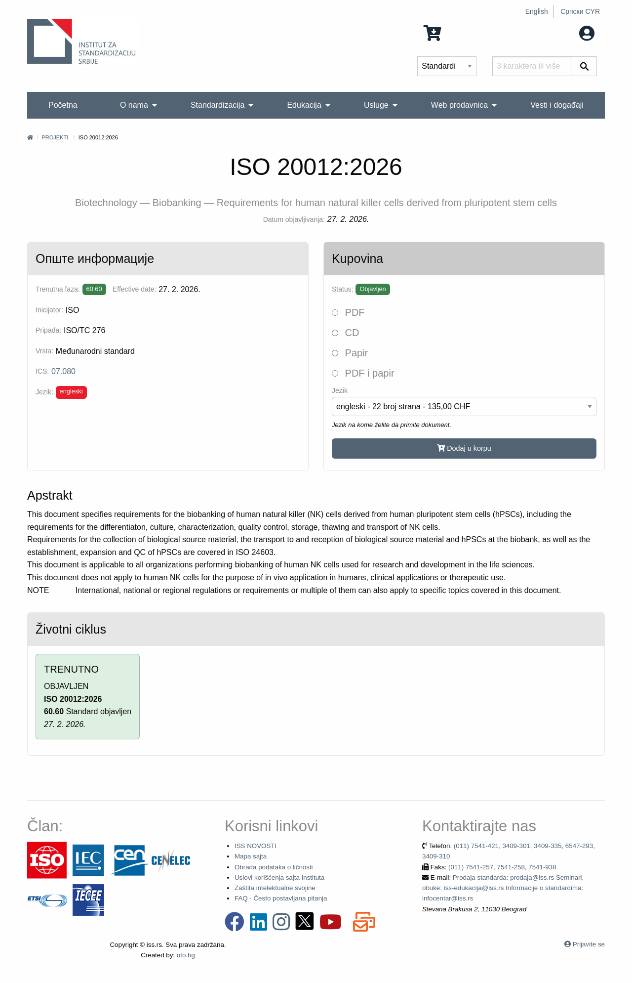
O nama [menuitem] (134, 105)
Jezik (340, 390)
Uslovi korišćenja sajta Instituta (279, 877)
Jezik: (44, 392)
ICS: (42, 371)
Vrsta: (44, 351)
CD (345, 332)
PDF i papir (363, 373)
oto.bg (186, 955)
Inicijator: (49, 310)
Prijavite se (589, 944)
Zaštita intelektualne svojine (275, 888)
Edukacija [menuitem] (304, 105)
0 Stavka (450, 32)
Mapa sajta (251, 856)
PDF (348, 312)
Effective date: (134, 289)
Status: (343, 289)
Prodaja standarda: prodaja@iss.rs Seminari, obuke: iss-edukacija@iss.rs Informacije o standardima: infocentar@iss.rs (503, 888)
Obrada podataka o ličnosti (274, 867)
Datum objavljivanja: (294, 219)
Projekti (54, 137)
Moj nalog (567, 32)
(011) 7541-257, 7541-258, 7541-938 (502, 867)
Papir (350, 352)
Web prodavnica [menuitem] (459, 105)
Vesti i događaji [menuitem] (557, 105)
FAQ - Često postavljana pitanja (281, 898)
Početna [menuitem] (63, 105)
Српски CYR (580, 11)
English (536, 11)
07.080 (63, 371)
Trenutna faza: (58, 289)
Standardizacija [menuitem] (217, 105)
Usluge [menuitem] (376, 105)
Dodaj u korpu (464, 448)
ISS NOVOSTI (255, 846)
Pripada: (48, 330)
